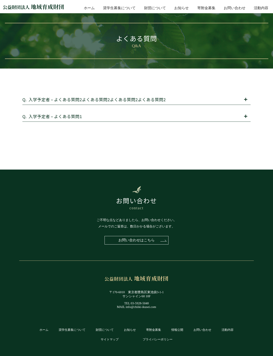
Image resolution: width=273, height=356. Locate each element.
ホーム (89, 8)
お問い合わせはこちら (136, 240)
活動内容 (261, 8)
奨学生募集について (119, 8)
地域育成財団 (33, 6)
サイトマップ (110, 339)
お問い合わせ (234, 8)
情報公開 (177, 329)
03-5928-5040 (140, 303)
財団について (155, 8)
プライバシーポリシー (158, 339)
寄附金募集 (206, 8)
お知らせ (181, 8)
